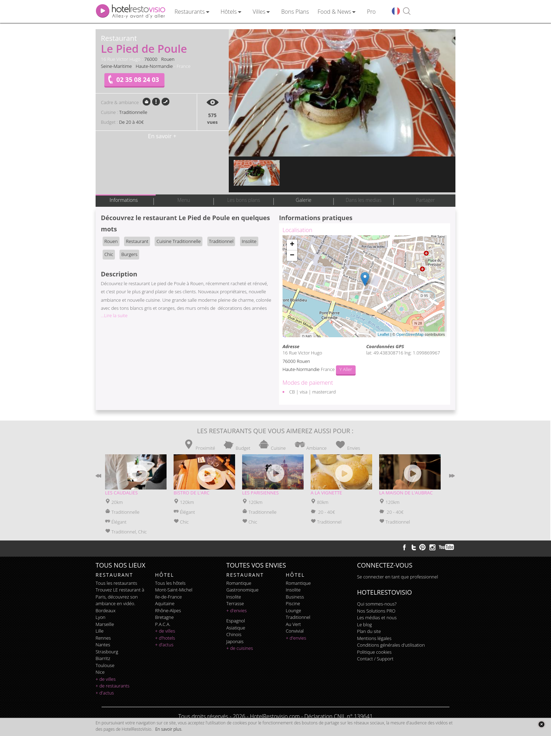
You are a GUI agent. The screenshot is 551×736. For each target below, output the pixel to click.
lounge (293, 610)
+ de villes (106, 679)
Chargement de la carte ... (364, 286)
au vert (293, 624)
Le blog (364, 624)
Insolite (249, 241)
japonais (235, 641)
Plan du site (369, 631)
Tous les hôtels (170, 583)
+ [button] (292, 244)
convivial (295, 631)
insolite (233, 597)
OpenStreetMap (410, 334)
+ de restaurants (112, 686)
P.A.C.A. (162, 624)
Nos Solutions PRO (376, 611)
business (295, 597)
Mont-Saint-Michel (173, 590)
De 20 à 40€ (131, 122)
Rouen (168, 59)
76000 (150, 59)
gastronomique (242, 590)
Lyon (100, 617)
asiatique (235, 628)
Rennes (103, 638)
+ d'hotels (165, 638)
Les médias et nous (377, 617)
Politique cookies (374, 652)
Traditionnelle (133, 112)
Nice (100, 672)
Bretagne (164, 617)
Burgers (129, 254)
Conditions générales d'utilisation (391, 645)
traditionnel (298, 617)
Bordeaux (106, 610)
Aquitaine (164, 603)
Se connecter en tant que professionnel (397, 577)
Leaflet (383, 334)
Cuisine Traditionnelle (178, 241)
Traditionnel (221, 241)
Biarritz (103, 658)
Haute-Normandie (154, 66)
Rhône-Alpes (168, 610)
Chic (108, 254)
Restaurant (137, 241)
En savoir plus (168, 729)
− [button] (292, 255)
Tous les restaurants (116, 583)
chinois (233, 634)
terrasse (235, 603)
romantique (238, 583)
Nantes (103, 644)
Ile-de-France (168, 597)
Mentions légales (374, 638)
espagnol (235, 620)
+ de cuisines (239, 648)
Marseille (105, 624)
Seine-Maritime (116, 66)
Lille (100, 631)
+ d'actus (105, 693)
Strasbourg (107, 651)
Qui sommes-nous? (376, 604)
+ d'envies (236, 610)
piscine (293, 603)
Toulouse (105, 665)
